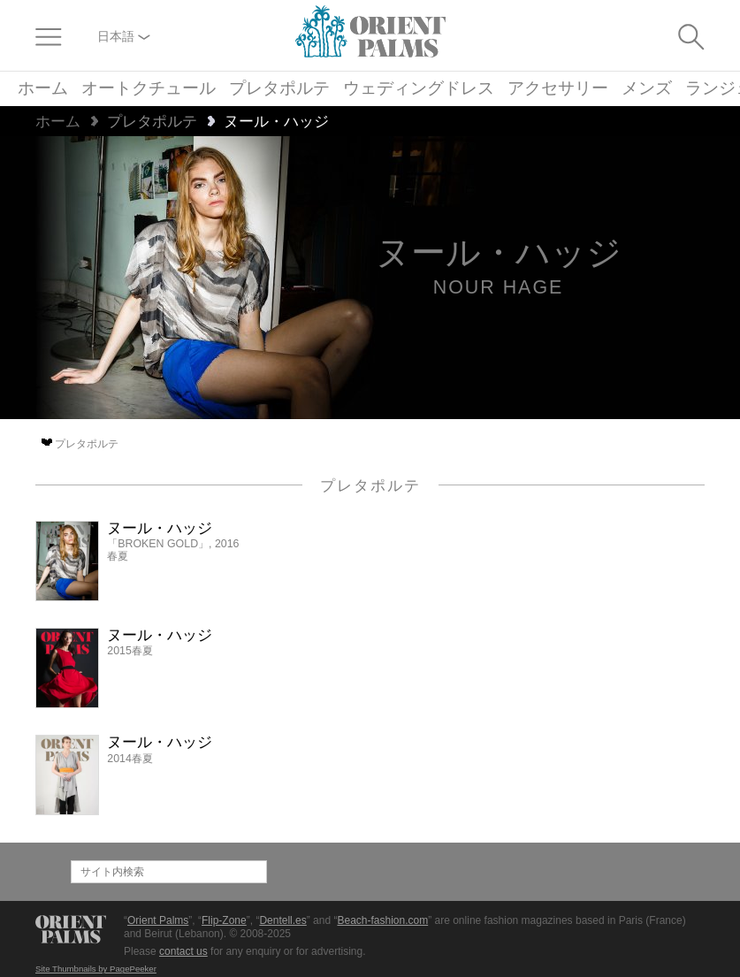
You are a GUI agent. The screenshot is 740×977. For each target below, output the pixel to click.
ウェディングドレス (418, 88)
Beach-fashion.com (382, 920)
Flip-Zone (224, 920)
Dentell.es (282, 920)
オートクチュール (148, 88)
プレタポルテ (279, 88)
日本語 (123, 36)
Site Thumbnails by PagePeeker (95, 968)
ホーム (43, 88)
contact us (183, 951)
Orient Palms (157, 920)
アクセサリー (557, 88)
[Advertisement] (554, 640)
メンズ (647, 88)
